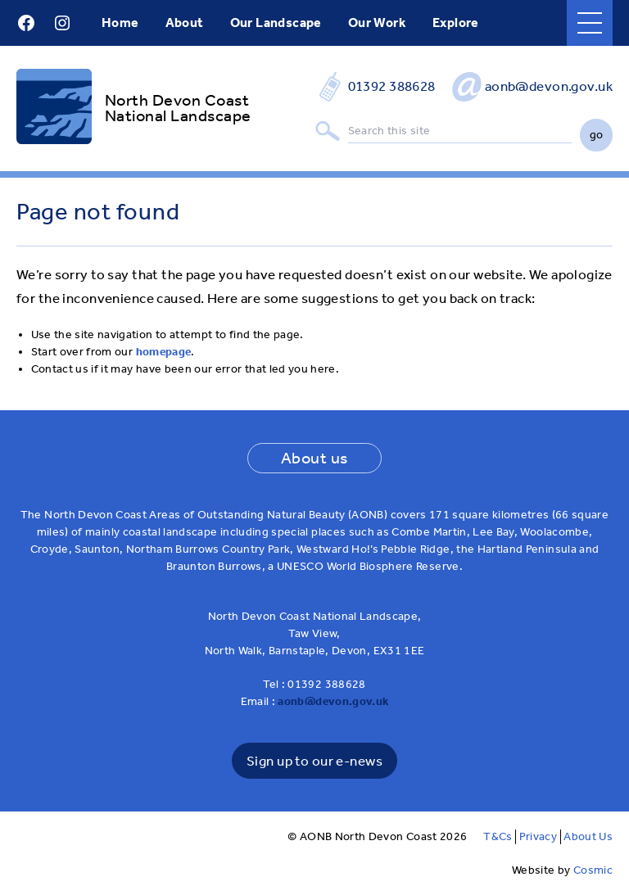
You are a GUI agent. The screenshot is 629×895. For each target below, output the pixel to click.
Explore (455, 22)
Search (327, 131)
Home (120, 22)
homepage (164, 352)
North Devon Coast (177, 100)
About (184, 22)
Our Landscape (276, 22)
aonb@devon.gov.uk (549, 86)
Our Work (377, 22)
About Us (588, 836)
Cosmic (593, 870)
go (597, 135)
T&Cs (497, 836)
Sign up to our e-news (314, 761)
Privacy (538, 836)
